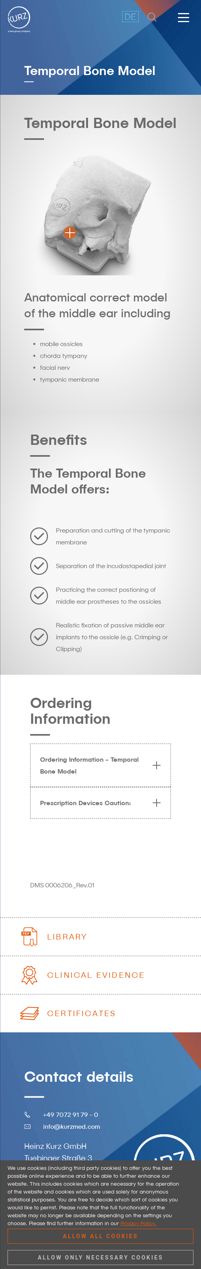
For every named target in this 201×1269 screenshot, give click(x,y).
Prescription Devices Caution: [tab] (97, 803)
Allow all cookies (100, 1236)
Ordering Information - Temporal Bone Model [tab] (97, 765)
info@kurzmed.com (71, 1126)
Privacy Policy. (138, 1223)
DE (130, 16)
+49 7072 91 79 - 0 (70, 1114)
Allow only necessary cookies (100, 1257)
